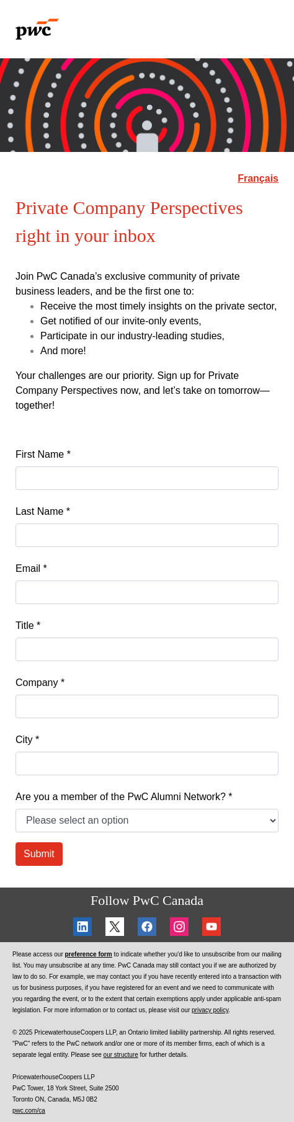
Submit (39, 853)
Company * (40, 682)
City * (27, 739)
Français (258, 178)
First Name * (43, 454)
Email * (31, 568)
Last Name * (43, 511)
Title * (28, 625)
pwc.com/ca (28, 1110)
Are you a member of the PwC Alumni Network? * (124, 796)
